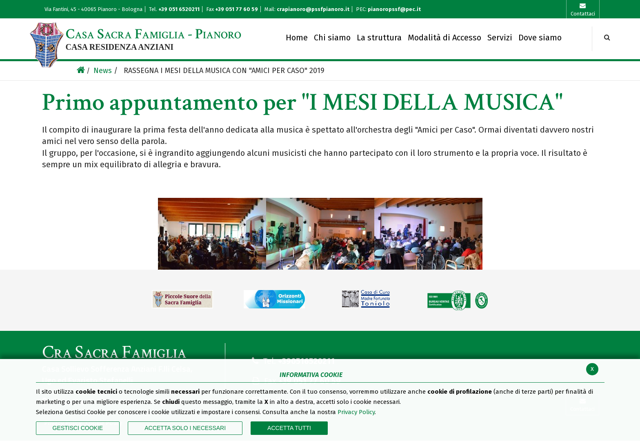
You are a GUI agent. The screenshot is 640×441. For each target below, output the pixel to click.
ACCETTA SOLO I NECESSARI (185, 428)
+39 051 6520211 (179, 9)
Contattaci (583, 14)
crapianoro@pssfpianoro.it (313, 9)
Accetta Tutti (289, 428)
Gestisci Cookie (78, 428)
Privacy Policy (356, 412)
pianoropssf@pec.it (394, 9)
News (102, 70)
